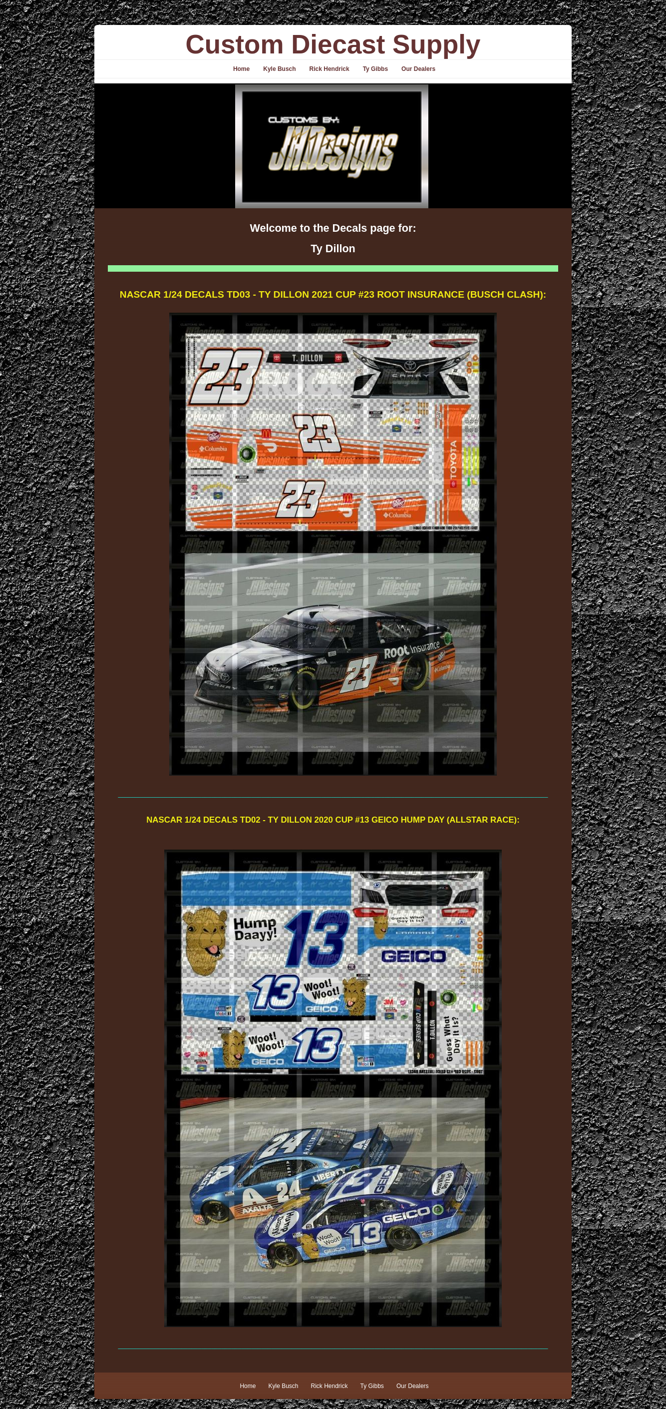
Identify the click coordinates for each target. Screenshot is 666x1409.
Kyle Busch (279, 68)
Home (241, 68)
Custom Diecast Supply (333, 44)
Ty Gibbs (375, 68)
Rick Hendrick (329, 68)
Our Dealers (418, 68)
